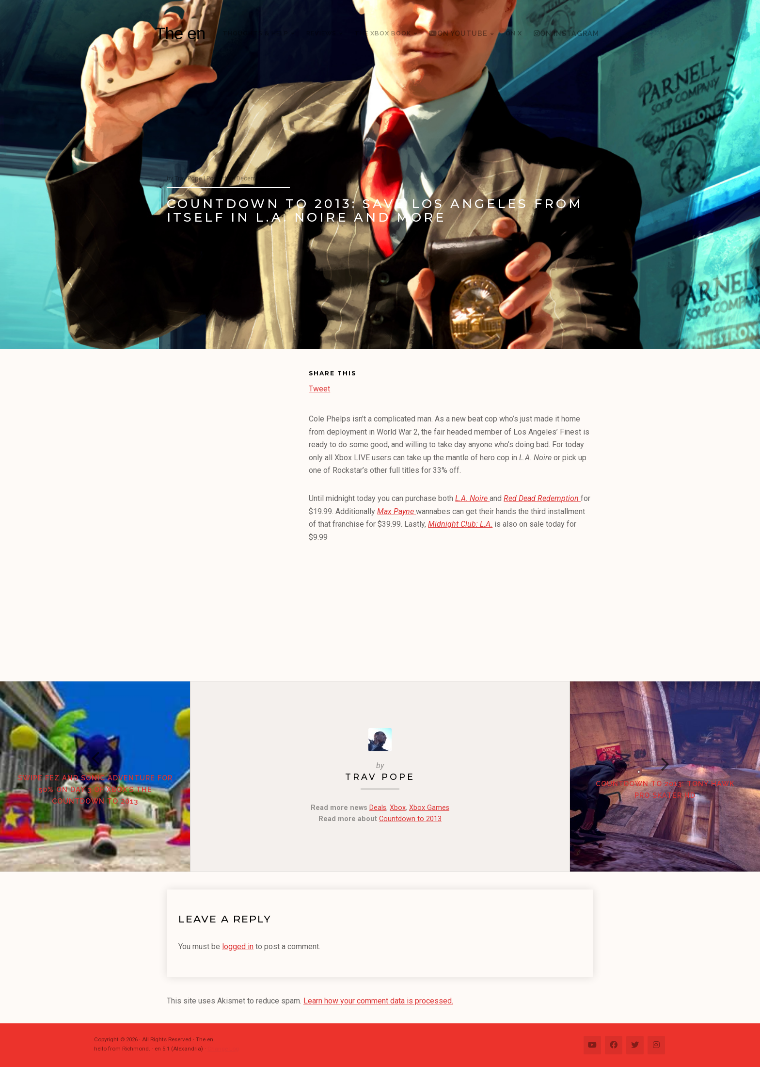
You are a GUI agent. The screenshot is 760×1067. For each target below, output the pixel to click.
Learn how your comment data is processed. (378, 1000)
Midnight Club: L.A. (460, 524)
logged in (237, 946)
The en (180, 33)
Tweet (319, 387)
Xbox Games (429, 808)
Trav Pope (380, 777)
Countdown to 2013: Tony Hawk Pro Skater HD (665, 789)
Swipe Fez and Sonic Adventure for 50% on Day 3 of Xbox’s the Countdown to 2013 (95, 789)
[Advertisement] (238, 517)
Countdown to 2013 (410, 819)
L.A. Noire (472, 498)
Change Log (223, 1048)
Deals (377, 808)
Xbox (398, 808)
